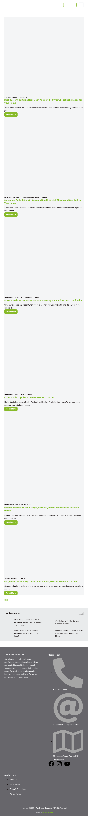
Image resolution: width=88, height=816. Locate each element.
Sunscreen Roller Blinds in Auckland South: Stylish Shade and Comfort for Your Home (39, 201)
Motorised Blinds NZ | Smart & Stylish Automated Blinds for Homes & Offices (69, 639)
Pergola (23, 582)
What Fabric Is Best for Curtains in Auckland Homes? (68, 628)
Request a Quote (68, 5)
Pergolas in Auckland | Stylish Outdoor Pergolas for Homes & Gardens (39, 586)
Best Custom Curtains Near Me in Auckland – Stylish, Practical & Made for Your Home (41, 101)
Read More (12, 114)
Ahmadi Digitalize (47, 812)
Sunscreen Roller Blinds (37, 197)
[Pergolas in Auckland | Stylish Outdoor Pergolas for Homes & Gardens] (44, 554)
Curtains (23, 97)
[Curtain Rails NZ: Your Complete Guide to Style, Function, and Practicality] (44, 256)
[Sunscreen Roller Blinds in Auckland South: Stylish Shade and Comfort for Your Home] (44, 156)
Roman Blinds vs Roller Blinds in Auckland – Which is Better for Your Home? (27, 639)
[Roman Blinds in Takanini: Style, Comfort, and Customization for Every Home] (44, 460)
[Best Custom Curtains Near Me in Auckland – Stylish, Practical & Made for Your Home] (44, 56)
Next (7, 606)
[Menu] (81, 5)
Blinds (24, 197)
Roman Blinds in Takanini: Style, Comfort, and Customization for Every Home (41, 512)
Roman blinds (26, 508)
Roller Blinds (26, 397)
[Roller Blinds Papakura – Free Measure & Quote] (44, 356)
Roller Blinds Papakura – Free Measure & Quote (31, 400)
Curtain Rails (26, 297)
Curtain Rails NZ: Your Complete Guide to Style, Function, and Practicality (40, 302)
